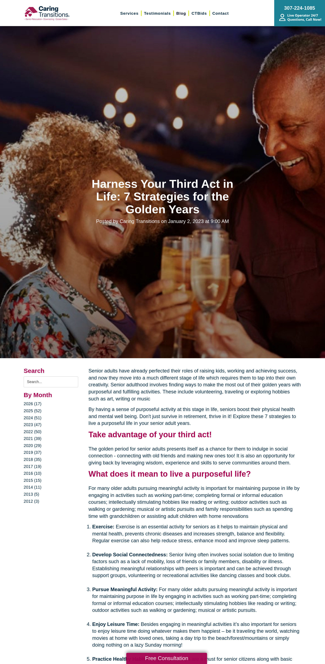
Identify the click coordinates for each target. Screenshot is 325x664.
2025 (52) (32, 411)
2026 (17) (32, 403)
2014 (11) (32, 487)
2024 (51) (32, 418)
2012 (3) (31, 501)
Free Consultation (166, 658)
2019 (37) (32, 452)
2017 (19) (32, 466)
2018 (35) (32, 459)
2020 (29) (32, 445)
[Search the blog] (51, 381)
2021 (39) (32, 438)
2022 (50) (32, 431)
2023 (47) (32, 424)
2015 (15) (32, 480)
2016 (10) (32, 473)
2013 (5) (31, 494)
